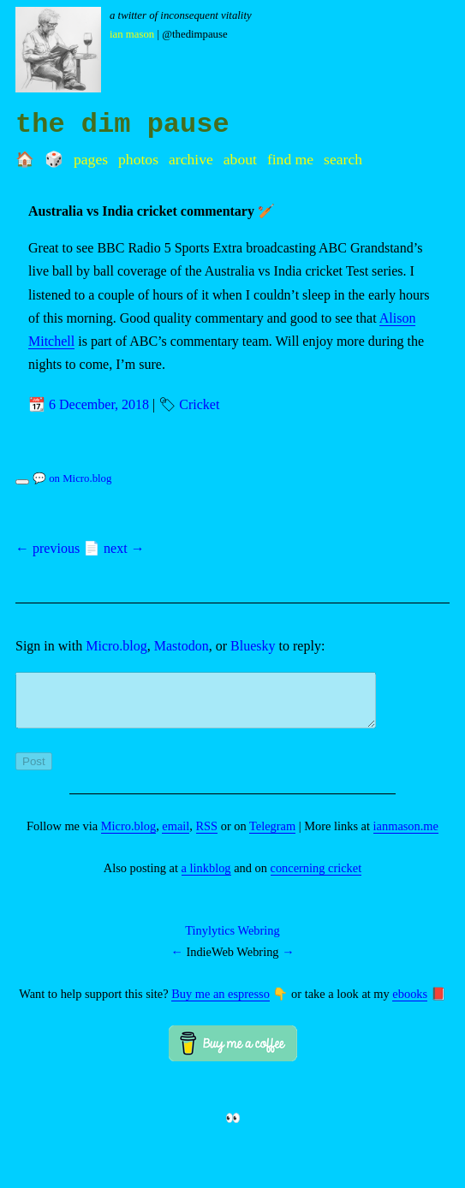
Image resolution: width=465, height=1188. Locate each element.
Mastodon (181, 646)
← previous (47, 548)
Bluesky (252, 646)
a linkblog (206, 878)
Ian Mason (132, 34)
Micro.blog (116, 646)
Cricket (199, 404)
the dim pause (122, 124)
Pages (91, 159)
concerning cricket (316, 878)
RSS (207, 836)
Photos (138, 159)
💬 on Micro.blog (72, 478)
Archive (191, 159)
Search (343, 159)
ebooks (409, 1004)
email (175, 836)
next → (124, 548)
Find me (290, 159)
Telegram (272, 836)
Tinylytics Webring (232, 940)
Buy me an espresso (220, 1004)
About (240, 159)
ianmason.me (405, 836)
